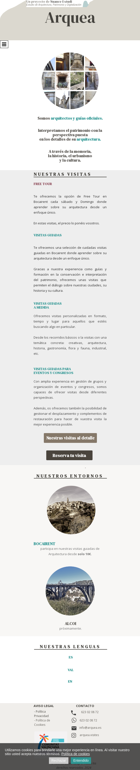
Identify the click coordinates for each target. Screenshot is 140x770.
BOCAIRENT (44, 543)
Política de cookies (75, 754)
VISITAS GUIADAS (48, 303)
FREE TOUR (43, 183)
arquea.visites (89, 735)
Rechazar (58, 760)
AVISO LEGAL (44, 706)
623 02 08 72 (90, 712)
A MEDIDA (41, 307)
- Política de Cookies (42, 722)
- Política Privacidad (41, 713)
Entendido (81, 760)
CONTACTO (85, 706)
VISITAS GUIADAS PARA (52, 368)
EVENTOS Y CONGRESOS (53, 372)
